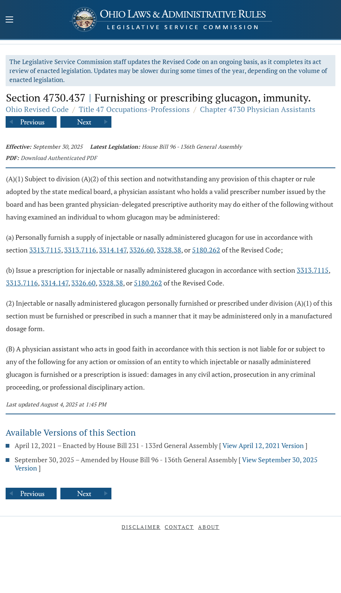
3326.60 (141, 249)
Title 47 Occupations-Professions (134, 109)
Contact (179, 526)
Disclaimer (141, 526)
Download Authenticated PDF (59, 157)
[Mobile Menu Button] (9, 20)
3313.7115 (45, 249)
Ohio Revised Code (37, 109)
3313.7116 (80, 249)
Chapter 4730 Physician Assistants (257, 109)
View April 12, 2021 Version (263, 445)
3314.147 (112, 249)
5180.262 (206, 249)
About (208, 526)
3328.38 (169, 249)
